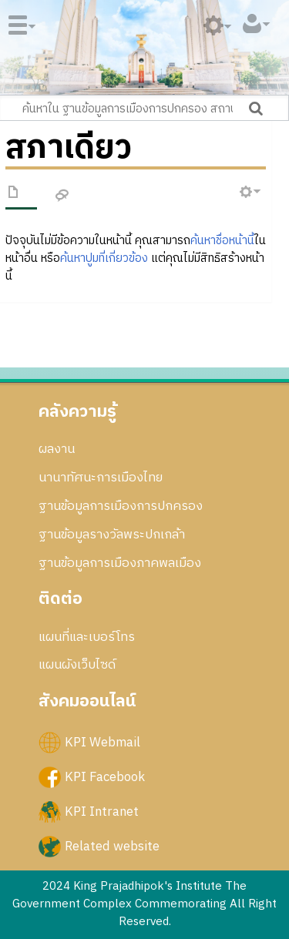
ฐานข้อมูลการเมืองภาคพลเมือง (120, 563)
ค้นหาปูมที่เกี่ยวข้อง (104, 258)
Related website (112, 846)
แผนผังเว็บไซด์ (77, 665)
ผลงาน (57, 449)
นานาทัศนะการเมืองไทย (101, 477)
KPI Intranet (102, 811)
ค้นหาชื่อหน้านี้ (222, 240)
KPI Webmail (102, 742)
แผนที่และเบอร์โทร (87, 637)
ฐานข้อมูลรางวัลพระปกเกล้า (112, 534)
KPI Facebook (105, 776)
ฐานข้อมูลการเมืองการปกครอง (121, 506)
